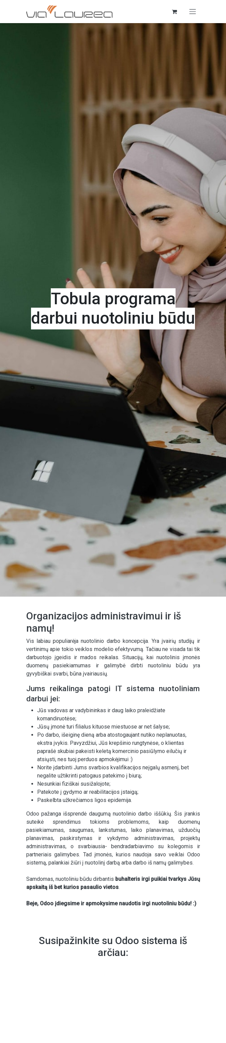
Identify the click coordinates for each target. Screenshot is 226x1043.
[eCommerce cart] (174, 11)
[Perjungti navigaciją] (192, 11)
